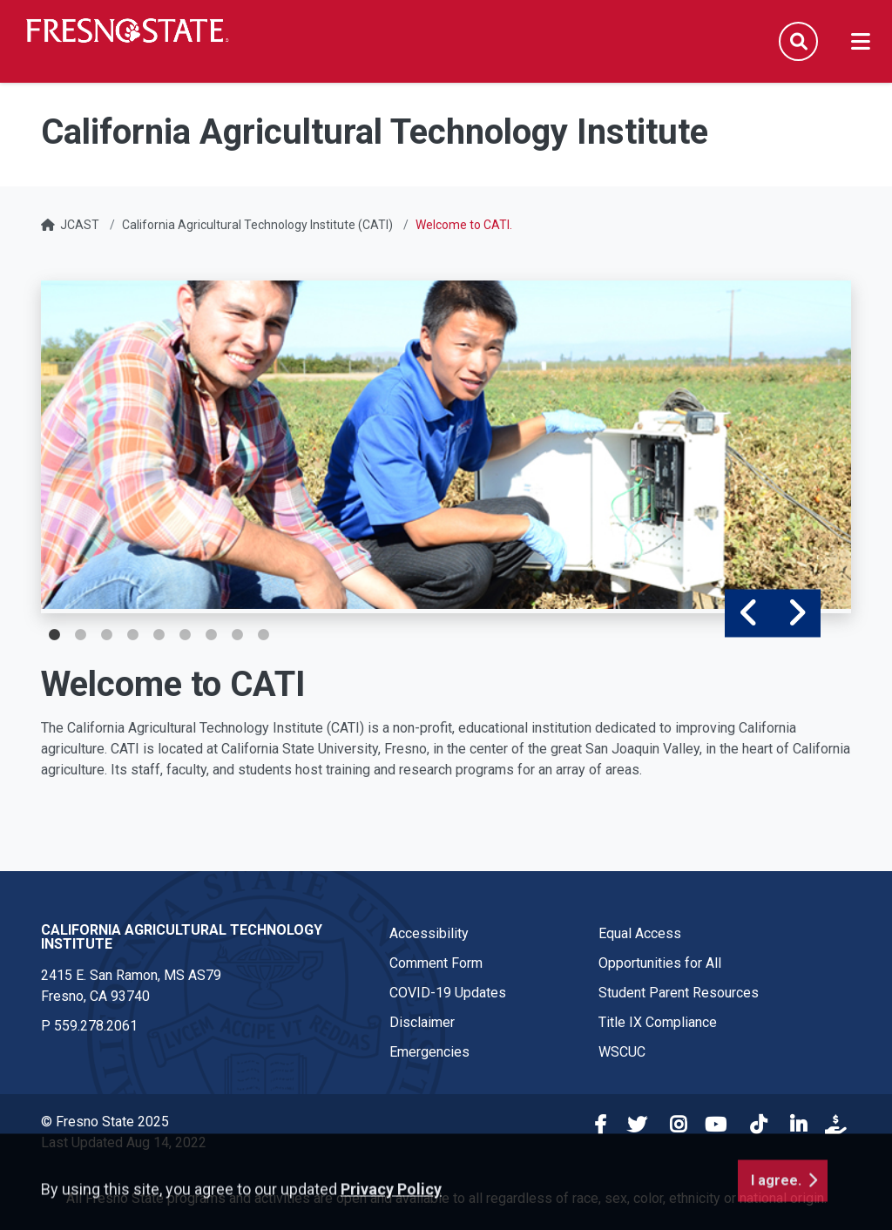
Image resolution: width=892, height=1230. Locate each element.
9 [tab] (263, 635)
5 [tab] (158, 635)
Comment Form (436, 963)
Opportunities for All (659, 963)
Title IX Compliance (657, 1022)
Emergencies (429, 1052)
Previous (749, 614)
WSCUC (621, 1052)
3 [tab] (106, 635)
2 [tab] (80, 635)
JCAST (79, 225)
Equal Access (639, 933)
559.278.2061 (96, 1025)
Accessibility (429, 933)
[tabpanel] (446, 444)
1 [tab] (54, 635)
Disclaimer (422, 1022)
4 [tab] (132, 635)
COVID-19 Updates (447, 992)
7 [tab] (211, 635)
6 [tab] (184, 635)
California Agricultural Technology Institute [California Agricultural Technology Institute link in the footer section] (181, 937)
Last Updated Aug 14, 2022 (123, 1142)
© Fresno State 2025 (105, 1121)
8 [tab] (237, 635)
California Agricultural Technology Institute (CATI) (257, 225)
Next (797, 614)
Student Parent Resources (678, 992)
